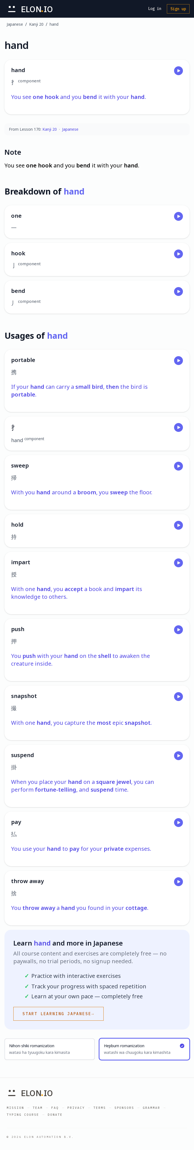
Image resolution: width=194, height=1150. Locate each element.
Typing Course (23, 1115)
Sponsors (124, 1108)
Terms (99, 1108)
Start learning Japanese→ (58, 1013)
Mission (15, 1108)
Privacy (76, 1108)
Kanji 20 (36, 24)
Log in (154, 8)
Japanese (15, 24)
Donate (55, 1115)
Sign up (178, 8)
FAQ (55, 1108)
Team (38, 1108)
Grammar (151, 1108)
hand (54, 24)
